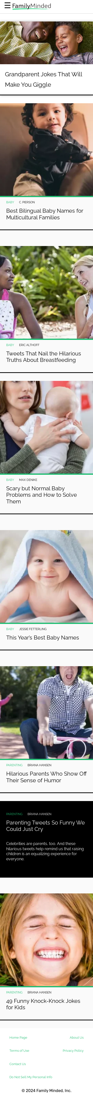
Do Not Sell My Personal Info (30, 1077)
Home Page (18, 1037)
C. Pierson (27, 202)
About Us (77, 1037)
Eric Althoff (29, 345)
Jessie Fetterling (33, 629)
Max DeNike (28, 480)
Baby (10, 202)
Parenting (14, 765)
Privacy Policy (73, 1050)
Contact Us (17, 1064)
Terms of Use (19, 1050)
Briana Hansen (39, 765)
